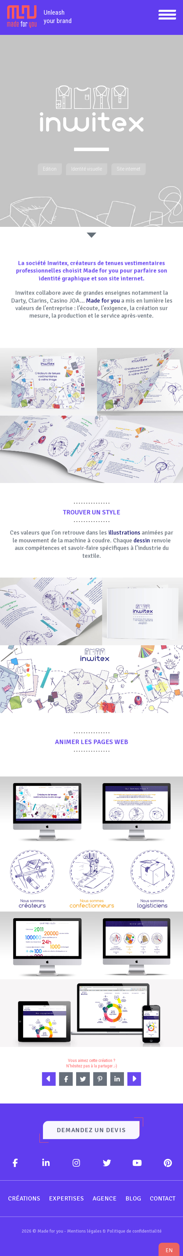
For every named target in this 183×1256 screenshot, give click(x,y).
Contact (162, 1198)
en (169, 1250)
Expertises (66, 1198)
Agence (105, 1198)
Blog (133, 1198)
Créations (24, 1198)
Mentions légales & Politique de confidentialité (114, 1231)
